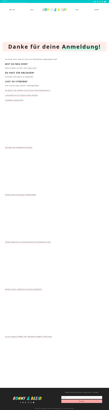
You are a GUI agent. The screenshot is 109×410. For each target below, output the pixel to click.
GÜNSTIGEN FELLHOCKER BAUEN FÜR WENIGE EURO (28, 242)
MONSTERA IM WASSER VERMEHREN (20, 195)
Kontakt (96, 9)
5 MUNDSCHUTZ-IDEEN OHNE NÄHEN (21, 95)
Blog (32, 9)
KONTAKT (29, 77)
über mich (32, 68)
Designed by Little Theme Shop (64, 408)
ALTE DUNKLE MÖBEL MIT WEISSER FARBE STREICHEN (28, 337)
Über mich (12, 9)
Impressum (87, 392)
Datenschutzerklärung (73, 392)
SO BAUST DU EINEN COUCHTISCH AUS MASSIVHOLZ (27, 90)
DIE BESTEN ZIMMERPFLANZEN (18, 147)
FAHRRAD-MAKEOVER (14, 100)
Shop (77, 9)
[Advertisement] (54, 29)
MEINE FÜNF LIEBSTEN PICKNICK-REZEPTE (23, 289)
